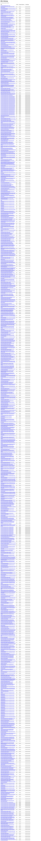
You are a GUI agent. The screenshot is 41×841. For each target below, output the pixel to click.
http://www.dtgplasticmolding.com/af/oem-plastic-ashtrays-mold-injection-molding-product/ (7, 185)
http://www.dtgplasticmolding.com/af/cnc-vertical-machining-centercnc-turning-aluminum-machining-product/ (7, 295)
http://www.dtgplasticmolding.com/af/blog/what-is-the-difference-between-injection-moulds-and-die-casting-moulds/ (8, 561)
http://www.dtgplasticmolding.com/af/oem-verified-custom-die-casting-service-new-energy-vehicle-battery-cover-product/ (8, 256)
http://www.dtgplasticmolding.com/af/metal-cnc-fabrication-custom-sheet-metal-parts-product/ (7, 683)
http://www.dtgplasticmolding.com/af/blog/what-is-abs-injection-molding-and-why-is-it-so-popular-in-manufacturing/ (8, 498)
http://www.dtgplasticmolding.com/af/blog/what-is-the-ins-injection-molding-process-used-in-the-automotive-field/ (8, 630)
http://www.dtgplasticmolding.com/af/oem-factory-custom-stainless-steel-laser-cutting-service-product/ (8, 815)
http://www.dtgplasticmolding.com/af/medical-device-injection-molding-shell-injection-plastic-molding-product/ (8, 308)
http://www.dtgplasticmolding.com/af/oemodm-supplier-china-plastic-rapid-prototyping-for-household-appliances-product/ (8, 315)
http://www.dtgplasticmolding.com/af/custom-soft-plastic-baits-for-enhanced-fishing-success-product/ (8, 219)
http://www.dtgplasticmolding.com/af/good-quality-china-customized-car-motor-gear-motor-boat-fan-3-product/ (8, 299)
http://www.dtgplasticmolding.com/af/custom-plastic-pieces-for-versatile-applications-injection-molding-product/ (7, 447)
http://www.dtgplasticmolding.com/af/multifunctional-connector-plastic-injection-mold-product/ (7, 760)
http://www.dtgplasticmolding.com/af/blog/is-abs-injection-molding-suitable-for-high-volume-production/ (8, 572)
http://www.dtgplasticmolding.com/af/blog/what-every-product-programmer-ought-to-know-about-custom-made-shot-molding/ (8, 650)
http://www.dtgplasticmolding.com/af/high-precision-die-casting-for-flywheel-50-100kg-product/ (8, 282)
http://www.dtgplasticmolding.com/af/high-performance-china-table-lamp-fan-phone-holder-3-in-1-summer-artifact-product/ (8, 409)
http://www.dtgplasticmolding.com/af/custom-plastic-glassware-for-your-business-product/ (7, 778)
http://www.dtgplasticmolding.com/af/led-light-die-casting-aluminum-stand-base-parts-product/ (8, 118)
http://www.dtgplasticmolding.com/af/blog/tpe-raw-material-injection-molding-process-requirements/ (7, 656)
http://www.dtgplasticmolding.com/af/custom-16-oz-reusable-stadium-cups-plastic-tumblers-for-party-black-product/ (8, 438)
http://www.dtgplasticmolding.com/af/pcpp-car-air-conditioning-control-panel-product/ (7, 401)
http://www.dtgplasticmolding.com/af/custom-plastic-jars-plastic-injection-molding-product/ (8, 770)
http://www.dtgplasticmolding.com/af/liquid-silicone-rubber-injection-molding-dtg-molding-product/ (7, 217)
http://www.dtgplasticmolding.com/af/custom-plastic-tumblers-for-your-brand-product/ (7, 720)
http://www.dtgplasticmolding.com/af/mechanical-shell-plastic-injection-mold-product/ (8, 404)
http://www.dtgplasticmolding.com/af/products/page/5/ (8, 112)
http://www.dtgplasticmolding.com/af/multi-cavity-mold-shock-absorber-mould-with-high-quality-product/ (8, 313)
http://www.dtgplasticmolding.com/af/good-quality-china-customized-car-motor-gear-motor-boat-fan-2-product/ (8, 340)
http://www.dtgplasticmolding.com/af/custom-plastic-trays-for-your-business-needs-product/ (8, 182)
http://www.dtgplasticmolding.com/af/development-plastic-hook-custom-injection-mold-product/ (8, 88)
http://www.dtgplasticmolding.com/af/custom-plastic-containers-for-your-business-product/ (7, 458)
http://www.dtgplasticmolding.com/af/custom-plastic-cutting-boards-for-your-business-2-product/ (7, 168)
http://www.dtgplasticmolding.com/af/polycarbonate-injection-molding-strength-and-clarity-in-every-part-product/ (7, 327)
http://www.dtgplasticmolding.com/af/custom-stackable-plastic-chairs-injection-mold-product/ (8, 92)
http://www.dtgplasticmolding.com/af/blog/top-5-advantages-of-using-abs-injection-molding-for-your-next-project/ (8, 670)
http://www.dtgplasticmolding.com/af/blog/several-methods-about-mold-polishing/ (7, 602)
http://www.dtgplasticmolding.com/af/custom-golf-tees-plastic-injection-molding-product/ (8, 235)
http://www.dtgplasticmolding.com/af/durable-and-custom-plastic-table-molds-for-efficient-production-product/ (8, 250)
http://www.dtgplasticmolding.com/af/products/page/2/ (8, 111)
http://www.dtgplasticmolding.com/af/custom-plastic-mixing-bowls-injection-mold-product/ (7, 240)
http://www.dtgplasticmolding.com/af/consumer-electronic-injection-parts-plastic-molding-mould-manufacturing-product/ (8, 413)
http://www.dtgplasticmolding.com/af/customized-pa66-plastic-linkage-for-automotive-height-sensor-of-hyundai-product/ (8, 741)
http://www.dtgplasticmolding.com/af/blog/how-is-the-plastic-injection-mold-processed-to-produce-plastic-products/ (7, 522)
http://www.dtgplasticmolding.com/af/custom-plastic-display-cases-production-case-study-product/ (7, 392)
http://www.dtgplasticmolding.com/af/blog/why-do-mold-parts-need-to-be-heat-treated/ (8, 644)
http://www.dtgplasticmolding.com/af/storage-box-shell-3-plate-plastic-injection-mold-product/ (8, 289)
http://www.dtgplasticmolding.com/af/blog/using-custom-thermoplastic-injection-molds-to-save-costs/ (8, 599)
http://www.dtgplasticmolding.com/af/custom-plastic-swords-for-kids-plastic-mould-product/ (7, 343)
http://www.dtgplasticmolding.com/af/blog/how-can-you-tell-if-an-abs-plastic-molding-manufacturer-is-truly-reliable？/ (8, 570)
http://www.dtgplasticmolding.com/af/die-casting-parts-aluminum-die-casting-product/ (8, 52)
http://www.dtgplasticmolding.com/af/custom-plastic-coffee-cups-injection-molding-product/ (7, 330)
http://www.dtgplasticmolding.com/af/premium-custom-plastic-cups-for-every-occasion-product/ (8, 125)
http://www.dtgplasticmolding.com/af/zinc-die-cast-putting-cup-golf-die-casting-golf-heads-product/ (8, 472)
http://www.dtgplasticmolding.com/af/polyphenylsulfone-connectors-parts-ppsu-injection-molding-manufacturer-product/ (8, 158)
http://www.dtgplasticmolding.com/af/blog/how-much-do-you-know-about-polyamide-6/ (8, 563)
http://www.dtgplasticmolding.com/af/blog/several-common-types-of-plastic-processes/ (7, 596)
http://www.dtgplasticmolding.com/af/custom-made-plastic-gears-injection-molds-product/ (7, 334)
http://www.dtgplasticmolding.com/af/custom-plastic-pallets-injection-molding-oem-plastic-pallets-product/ (7, 321)
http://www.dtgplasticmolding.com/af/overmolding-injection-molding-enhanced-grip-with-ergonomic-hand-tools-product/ (8, 75)
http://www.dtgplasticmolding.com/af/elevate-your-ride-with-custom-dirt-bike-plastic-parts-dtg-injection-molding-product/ (8, 362)
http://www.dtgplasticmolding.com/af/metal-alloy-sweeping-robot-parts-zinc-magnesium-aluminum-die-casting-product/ (8, 41)
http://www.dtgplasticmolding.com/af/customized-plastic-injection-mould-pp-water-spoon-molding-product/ (8, 151)
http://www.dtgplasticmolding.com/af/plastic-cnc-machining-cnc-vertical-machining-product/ (7, 233)
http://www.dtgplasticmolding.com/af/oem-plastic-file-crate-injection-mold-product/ (7, 402)
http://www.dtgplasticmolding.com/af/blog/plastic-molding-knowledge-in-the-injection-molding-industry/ (8, 520)
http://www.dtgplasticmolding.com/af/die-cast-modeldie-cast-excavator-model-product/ (8, 833)
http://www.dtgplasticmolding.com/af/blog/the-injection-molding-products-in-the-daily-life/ (8, 653)
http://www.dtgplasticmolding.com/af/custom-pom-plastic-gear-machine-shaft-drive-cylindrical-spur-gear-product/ (8, 479)
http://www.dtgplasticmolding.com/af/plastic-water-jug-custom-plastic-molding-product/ (8, 772)
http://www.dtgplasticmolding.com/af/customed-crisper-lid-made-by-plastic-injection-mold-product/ (8, 46)
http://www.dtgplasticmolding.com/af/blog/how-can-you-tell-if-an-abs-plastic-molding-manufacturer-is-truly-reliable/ (8, 613)
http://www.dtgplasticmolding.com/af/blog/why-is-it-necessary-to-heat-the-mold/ (7, 609)
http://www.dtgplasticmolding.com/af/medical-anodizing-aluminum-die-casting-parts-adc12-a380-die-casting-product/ (8, 468)
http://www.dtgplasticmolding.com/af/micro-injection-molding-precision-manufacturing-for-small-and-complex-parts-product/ (8, 248)
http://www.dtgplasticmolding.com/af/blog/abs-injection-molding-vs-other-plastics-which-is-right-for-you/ (8, 623)
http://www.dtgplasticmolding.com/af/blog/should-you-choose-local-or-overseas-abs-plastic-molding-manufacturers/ (8, 550)
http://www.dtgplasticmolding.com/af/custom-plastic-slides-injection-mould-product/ (7, 721)
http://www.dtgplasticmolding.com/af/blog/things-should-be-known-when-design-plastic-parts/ (8, 577)
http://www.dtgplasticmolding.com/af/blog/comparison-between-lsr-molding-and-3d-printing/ (8, 647)
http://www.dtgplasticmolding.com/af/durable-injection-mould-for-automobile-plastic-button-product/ (8, 252)
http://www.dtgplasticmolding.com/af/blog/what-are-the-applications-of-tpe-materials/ (8, 618)
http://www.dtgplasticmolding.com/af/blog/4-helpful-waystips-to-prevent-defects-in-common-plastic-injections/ (8, 611)
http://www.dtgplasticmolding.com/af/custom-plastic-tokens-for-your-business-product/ (7, 160)
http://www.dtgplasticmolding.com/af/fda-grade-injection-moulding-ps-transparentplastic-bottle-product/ (8, 25)
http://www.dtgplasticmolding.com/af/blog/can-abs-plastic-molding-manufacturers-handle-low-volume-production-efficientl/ (8, 525)
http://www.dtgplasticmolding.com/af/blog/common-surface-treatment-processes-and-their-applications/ (7, 518)
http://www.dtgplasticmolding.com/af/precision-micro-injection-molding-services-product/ (7, 191)
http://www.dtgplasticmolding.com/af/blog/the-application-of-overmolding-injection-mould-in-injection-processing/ (8, 492)
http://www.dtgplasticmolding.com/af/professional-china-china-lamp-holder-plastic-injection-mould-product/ (8, 758)
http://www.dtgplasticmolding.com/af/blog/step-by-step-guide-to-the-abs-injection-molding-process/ (8, 659)
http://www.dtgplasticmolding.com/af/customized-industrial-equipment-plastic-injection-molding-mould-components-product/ (7, 15)
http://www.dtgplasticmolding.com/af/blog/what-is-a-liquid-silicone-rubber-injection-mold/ (8, 566)
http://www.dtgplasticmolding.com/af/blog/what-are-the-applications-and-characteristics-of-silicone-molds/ (8, 489)
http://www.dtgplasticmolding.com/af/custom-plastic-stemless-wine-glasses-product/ (7, 228)
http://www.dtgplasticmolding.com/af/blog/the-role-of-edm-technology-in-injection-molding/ (8, 543)
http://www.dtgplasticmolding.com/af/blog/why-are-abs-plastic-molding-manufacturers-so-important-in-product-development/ (8, 487)
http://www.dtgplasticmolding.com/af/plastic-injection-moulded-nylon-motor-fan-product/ (7, 360)
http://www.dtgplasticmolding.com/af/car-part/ (6, 29)
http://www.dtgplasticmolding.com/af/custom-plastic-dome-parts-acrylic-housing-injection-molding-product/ (8, 223)
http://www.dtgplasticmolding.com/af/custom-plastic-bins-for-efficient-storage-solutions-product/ (8, 776)
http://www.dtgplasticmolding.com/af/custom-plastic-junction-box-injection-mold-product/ (7, 71)
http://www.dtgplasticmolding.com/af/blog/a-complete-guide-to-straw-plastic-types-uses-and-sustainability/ (8, 638)
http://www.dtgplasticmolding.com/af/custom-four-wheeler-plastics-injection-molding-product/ (7, 454)
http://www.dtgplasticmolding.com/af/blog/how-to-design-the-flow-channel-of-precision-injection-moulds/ (8, 502)
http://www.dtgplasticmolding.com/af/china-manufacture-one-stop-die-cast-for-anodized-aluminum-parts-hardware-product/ (8, 319)
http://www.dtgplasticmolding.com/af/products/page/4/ (8, 113)
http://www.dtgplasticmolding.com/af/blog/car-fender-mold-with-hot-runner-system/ (7, 555)
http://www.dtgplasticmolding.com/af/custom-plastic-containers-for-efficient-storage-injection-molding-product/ (8, 807)
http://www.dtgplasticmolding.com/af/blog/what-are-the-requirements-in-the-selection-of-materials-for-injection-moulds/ (8, 583)
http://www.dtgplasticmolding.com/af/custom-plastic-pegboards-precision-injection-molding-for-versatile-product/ (7, 432)
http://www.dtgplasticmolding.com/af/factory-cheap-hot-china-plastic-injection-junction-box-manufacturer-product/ (8, 285)
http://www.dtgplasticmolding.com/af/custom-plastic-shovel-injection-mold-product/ (7, 762)
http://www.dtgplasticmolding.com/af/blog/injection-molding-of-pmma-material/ (7, 658)
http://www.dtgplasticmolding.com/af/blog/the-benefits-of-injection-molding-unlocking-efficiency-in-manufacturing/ (8, 557)
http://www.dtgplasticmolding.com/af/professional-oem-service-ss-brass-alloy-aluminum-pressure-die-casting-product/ (8, 689)
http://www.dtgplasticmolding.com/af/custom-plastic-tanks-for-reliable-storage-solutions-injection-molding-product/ (8, 809)
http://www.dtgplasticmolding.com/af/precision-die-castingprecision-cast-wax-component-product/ (7, 17)
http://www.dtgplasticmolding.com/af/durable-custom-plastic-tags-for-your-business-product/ (7, 19)
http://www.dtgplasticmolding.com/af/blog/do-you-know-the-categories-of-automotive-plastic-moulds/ (8, 621)
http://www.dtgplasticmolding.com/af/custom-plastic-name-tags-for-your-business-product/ (7, 353)
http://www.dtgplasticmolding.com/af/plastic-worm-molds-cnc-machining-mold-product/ (8, 332)
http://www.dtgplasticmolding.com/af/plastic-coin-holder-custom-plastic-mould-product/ (8, 34)
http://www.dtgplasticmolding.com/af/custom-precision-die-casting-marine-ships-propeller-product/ (8, 291)
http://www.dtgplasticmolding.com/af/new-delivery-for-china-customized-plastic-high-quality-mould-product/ (8, 723)
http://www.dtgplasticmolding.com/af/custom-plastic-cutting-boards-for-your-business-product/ (7, 130)
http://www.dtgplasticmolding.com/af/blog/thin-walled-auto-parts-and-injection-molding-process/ (8, 540)
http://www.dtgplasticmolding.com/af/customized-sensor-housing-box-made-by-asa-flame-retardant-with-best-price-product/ (8, 434)
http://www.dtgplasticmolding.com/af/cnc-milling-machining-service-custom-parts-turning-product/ (7, 243)
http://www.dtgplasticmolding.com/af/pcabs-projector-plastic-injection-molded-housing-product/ (7, 283)
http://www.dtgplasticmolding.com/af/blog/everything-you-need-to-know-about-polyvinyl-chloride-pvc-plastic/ (8, 654)
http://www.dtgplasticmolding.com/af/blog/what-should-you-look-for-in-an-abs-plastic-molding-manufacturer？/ (8, 580)
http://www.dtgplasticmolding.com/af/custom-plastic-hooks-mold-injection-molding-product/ (7, 26)
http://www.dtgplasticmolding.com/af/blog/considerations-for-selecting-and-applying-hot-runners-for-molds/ (8, 633)
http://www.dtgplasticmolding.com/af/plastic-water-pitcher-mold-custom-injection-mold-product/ (8, 836)
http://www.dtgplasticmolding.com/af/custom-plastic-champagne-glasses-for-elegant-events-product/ (7, 260)
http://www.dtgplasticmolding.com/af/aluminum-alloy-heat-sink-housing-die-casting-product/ (8, 59)
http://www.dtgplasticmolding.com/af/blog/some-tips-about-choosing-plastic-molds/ (7, 584)
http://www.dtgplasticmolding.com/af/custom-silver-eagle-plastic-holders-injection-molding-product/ (8, 355)
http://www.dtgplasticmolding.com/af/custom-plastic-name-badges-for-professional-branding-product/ (7, 339)
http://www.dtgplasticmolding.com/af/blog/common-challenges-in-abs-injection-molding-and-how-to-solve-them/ (8, 588)
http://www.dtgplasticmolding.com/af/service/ (6, 20)
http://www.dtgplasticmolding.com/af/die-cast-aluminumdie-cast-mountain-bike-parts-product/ (7, 148)
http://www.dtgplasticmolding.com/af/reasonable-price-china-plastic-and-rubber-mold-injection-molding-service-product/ (8, 728)
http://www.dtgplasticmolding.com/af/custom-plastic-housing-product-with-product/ (7, 44)
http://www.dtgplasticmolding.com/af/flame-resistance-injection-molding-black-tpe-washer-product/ (8, 757)
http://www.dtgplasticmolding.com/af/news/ (6, 303)
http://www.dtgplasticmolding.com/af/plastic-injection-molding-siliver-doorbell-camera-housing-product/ (7, 834)
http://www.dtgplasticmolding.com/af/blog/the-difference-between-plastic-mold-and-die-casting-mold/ (8, 500)
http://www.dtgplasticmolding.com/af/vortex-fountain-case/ (8, 410)
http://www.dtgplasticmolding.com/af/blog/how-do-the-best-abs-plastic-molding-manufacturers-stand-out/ (8, 605)
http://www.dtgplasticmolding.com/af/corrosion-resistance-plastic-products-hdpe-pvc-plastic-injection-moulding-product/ (8, 307)
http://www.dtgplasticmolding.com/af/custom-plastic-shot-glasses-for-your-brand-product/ (8, 83)
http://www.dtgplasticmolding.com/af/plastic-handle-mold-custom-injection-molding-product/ (8, 449)
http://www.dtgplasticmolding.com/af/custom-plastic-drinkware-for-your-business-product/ (7, 225)
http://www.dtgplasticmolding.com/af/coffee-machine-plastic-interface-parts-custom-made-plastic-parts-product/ (7, 144)
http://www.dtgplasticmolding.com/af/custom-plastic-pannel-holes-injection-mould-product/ (7, 238)
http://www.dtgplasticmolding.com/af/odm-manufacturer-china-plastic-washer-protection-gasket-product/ (8, 124)
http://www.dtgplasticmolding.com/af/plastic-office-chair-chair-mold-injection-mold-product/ (8, 379)
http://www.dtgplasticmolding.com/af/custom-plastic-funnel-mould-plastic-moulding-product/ (7, 739)
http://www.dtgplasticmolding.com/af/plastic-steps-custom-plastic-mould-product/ (7, 690)
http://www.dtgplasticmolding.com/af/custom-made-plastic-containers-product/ (7, 78)
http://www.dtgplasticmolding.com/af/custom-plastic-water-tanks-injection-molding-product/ (7, 811)
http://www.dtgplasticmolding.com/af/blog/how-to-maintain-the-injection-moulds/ (7, 513)
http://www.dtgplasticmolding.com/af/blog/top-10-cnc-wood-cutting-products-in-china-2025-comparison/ (7, 631)
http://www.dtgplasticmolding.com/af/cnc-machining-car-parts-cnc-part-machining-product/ (8, 21)
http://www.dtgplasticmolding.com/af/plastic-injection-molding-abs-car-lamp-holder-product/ (7, 11)
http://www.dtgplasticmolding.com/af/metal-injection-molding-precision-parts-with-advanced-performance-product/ (8, 63)
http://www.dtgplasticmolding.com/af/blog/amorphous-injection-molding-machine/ (8, 565)
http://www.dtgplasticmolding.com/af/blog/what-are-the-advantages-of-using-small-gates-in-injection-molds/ (8, 579)
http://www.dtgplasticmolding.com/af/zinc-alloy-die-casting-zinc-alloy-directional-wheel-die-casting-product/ (8, 211)
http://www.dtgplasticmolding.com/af (5, 5)
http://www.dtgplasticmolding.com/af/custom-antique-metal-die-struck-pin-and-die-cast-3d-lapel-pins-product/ (8, 253)
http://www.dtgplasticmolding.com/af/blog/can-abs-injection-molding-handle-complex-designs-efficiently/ (8, 503)
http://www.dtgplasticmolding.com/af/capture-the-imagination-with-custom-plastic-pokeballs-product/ (7, 826)
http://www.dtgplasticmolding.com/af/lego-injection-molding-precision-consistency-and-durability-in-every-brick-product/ (8, 196)
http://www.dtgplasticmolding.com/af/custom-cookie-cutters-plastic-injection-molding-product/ (7, 349)
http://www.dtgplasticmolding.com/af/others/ (6, 159)
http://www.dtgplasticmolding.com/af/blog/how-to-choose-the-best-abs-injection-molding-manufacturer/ (8, 535)
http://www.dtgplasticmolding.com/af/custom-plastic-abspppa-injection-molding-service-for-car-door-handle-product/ (8, 460)
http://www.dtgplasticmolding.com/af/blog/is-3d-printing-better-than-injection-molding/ (8, 546)
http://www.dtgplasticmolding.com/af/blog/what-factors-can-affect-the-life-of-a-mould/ (8, 626)
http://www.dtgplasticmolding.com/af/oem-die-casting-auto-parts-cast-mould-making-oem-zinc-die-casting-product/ (8, 54)
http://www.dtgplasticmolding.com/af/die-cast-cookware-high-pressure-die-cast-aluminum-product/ (8, 755)
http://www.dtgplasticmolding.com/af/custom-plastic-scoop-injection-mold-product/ (7, 381)
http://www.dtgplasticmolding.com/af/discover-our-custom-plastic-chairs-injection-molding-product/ (8, 120)
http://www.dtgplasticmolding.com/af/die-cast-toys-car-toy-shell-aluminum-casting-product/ (8, 399)
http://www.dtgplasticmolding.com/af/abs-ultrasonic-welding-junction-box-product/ (7, 470)
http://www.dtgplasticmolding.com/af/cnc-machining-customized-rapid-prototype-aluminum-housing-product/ (8, 186)
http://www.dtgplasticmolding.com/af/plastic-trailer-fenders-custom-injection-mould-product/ (7, 766)
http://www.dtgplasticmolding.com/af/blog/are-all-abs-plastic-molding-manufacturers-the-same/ (7, 485)
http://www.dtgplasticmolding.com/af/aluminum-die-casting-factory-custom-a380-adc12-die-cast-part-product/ (8, 323)
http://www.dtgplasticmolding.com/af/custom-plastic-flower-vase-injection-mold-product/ (7, 462)
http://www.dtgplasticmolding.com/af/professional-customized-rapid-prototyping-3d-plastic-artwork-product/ (8, 769)
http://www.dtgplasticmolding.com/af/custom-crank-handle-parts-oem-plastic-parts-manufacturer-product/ (8, 737)
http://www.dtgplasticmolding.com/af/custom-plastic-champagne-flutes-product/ (7, 140)
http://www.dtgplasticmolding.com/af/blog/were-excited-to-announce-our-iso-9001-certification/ (8, 661)
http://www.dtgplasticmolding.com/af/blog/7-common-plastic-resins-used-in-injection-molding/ (7, 541)
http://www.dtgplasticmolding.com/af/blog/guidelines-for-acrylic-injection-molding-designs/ (8, 536)
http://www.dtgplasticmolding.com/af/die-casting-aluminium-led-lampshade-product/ (7, 681)
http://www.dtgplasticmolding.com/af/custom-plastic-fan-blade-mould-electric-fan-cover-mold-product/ (8, 718)
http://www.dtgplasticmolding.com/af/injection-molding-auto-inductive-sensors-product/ (8, 751)
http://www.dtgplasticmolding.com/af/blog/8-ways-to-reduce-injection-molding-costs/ (7, 508)
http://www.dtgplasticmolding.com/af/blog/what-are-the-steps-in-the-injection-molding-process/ (8, 552)
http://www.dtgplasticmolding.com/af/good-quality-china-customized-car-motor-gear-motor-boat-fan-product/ (8, 56)
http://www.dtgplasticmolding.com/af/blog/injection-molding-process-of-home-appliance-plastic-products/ (8, 538)
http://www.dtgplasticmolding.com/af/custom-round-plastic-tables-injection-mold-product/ (7, 257)
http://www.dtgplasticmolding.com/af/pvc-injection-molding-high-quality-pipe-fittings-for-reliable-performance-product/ (7, 799)
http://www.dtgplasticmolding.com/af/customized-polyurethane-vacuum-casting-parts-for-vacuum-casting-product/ (8, 67)
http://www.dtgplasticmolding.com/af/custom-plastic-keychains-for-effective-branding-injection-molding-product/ (7, 227)
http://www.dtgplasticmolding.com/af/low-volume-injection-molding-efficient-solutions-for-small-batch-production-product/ (8, 385)
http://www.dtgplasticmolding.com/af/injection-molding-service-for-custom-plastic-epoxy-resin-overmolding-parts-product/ (8, 146)
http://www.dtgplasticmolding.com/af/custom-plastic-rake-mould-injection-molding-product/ (8, 188)
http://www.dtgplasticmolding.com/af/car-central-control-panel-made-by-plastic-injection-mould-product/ (8, 274)
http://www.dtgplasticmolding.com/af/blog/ (6, 523)
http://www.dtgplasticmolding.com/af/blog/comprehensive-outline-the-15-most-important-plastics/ (8, 586)
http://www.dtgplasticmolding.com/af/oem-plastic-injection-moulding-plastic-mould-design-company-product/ (7, 364)
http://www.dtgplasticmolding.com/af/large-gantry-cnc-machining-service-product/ (8, 23)
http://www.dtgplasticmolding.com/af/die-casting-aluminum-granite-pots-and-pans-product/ (7, 69)
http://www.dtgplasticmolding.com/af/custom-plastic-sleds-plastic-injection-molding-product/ (8, 388)
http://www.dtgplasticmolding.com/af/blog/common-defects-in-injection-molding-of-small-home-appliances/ (8, 646)
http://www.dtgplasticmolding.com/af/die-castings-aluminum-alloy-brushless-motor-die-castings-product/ (8, 237)
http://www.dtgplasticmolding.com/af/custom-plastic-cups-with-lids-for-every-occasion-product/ (8, 174)
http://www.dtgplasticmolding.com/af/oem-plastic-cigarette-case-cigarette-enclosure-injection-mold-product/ (8, 38)
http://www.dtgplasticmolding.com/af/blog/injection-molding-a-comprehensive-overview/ (7, 640)
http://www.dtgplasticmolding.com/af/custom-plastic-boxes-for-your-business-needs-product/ (7, 132)
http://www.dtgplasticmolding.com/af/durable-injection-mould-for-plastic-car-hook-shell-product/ (8, 677)
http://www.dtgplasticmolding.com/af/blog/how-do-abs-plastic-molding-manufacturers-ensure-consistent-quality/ (8, 666)
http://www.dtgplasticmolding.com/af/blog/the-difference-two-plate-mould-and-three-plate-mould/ (8, 617)
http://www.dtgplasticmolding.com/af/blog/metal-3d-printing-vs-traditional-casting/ (7, 510)
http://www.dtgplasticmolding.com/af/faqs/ (6, 183)
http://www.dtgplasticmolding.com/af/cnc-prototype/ (7, 814)
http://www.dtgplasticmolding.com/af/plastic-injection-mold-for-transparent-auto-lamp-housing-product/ (7, 813)
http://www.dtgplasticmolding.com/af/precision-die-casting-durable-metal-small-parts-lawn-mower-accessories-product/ (7, 797)
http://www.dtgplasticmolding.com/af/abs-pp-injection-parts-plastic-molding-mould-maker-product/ (8, 272)
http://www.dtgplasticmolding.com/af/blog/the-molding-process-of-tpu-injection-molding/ (8, 628)
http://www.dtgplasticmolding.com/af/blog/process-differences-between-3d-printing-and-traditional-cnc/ (7, 590)
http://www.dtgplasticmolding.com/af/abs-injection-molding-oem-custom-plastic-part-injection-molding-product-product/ (7, 457)
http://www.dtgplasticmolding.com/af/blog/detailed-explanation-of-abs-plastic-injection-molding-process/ (7, 620)
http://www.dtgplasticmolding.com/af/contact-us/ (7, 264)
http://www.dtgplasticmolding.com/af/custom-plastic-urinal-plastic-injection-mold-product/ (7, 232)
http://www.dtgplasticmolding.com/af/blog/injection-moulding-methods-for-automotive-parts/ (7, 505)
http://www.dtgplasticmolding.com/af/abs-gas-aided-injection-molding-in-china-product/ (7, 411)
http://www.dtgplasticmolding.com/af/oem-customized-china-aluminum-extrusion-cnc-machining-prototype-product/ (8, 466)
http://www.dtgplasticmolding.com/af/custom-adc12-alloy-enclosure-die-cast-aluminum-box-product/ (8, 79)
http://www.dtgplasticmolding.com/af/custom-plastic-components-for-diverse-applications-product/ (7, 367)
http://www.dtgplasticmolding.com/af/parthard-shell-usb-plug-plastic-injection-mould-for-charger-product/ (8, 429)
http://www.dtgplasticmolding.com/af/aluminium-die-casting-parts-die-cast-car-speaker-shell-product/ (7, 345)
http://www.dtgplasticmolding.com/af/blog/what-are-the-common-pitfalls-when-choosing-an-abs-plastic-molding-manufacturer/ (8, 483)
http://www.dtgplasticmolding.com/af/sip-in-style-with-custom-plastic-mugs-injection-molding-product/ (7, 819)
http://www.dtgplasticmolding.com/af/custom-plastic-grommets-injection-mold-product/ (7, 825)
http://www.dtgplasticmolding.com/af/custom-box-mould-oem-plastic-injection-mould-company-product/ (8, 464)
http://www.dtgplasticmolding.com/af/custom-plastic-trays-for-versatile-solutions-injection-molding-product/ (8, 767)
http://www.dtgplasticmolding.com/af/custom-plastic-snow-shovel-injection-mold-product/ (8, 150)
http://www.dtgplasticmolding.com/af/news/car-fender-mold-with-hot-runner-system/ (8, 304)
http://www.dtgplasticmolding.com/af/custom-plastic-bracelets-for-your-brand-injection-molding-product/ (7, 366)
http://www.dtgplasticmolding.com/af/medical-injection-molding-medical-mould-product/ (8, 115)
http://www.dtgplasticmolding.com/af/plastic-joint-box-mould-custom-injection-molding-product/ (8, 342)
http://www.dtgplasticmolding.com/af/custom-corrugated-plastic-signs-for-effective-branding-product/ (8, 453)
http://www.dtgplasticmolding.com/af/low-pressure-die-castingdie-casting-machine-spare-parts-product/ (8, 356)
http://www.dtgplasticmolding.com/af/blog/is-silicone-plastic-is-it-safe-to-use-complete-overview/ (7, 615)
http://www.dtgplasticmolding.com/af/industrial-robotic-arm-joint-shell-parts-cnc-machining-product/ (8, 242)
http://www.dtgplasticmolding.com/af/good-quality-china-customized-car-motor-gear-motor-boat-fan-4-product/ (8, 93)
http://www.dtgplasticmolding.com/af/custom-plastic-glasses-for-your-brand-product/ (7, 128)
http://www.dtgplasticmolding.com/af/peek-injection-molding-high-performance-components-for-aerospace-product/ (8, 451)
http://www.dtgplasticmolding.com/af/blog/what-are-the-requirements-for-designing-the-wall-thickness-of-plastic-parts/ (8, 635)
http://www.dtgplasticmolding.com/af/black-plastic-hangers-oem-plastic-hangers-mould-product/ (7, 382)
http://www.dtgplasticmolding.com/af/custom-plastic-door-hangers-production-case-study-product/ (8, 358)
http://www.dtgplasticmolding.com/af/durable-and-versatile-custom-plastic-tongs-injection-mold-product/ (8, 127)
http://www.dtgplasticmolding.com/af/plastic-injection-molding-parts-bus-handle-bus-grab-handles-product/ (7, 838)
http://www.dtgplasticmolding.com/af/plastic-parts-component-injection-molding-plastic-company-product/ (8, 423)
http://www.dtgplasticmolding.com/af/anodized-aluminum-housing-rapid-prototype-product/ (8, 395)
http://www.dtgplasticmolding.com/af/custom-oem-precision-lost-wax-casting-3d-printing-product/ (7, 142)
